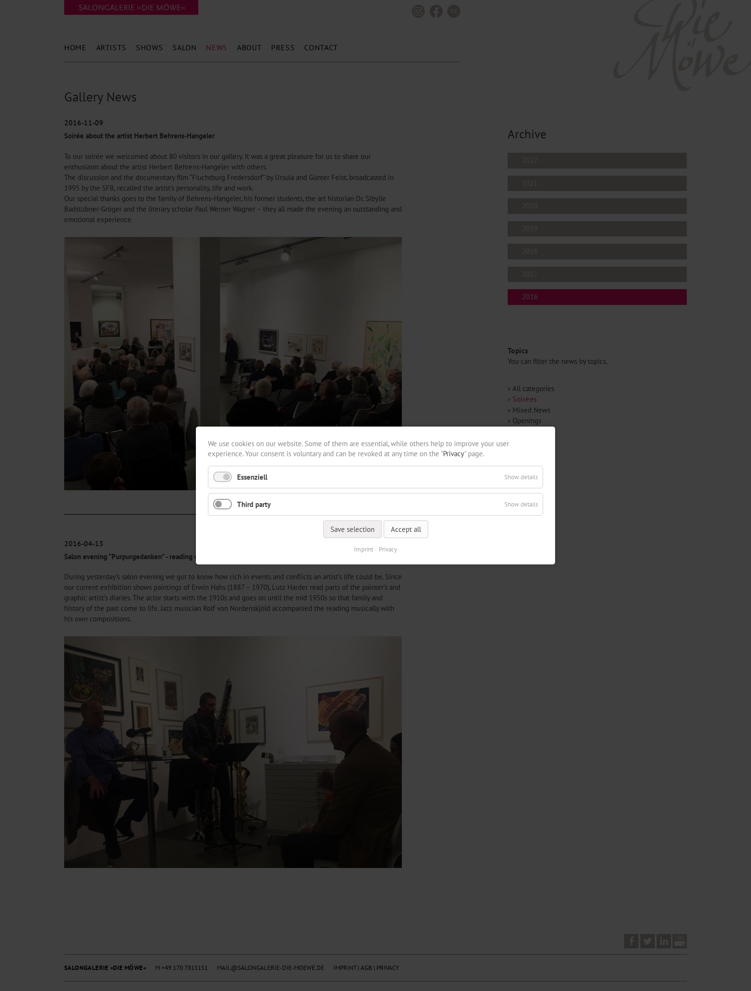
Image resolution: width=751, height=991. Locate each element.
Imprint (363, 549)
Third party (254, 504)
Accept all (406, 529)
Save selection (352, 529)
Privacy (453, 453)
